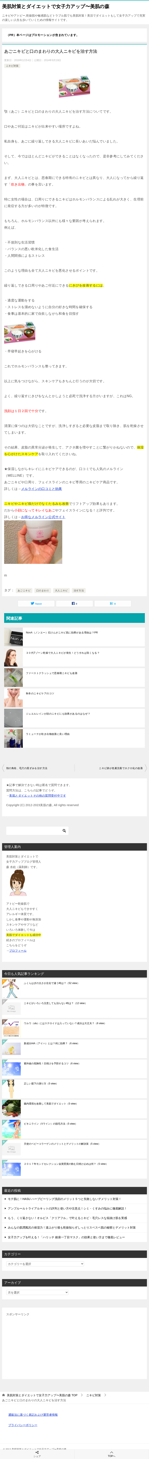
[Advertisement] (74, 1346)
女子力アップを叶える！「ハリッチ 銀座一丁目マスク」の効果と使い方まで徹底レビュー (66, 1237)
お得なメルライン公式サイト (43, 517)
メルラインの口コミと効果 (41, 489)
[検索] (37, 831)
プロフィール (18, 950)
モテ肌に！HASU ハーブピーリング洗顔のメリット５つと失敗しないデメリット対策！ (64, 1199)
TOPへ (112, 1454)
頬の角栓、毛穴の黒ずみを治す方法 (26, 768)
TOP (42, 1395)
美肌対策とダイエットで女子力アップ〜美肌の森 (55, 6)
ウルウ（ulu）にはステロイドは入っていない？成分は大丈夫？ (65, 1023)
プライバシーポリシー (22, 1425)
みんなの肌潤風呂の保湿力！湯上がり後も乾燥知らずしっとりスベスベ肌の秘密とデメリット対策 (72, 1227)
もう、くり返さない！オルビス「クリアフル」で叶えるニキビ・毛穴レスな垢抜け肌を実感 (67, 1218)
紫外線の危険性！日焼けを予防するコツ (52, 1063)
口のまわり (42, 590)
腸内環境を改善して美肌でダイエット (51, 1103)
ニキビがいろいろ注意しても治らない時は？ (55, 1003)
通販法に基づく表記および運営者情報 (33, 1414)
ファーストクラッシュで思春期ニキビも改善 (51, 673)
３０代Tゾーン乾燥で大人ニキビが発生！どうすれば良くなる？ (63, 652)
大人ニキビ (61, 590)
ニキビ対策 (12, 65)
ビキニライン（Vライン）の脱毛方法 (50, 1123)
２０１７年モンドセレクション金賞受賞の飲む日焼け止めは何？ (66, 1163)
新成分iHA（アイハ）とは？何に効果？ (52, 1043)
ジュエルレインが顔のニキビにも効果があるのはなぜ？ (58, 713)
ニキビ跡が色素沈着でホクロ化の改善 (121, 768)
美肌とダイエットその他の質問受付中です (37, 795)
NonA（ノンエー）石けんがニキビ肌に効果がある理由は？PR (62, 632)
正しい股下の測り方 (41, 1083)
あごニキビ (24, 590)
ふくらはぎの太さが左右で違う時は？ (52, 983)
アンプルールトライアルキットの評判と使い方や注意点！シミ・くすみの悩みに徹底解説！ (67, 1208)
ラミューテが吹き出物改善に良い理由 (48, 734)
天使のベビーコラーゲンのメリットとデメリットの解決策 (62, 1143)
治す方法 (79, 590)
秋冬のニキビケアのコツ (40, 693)
